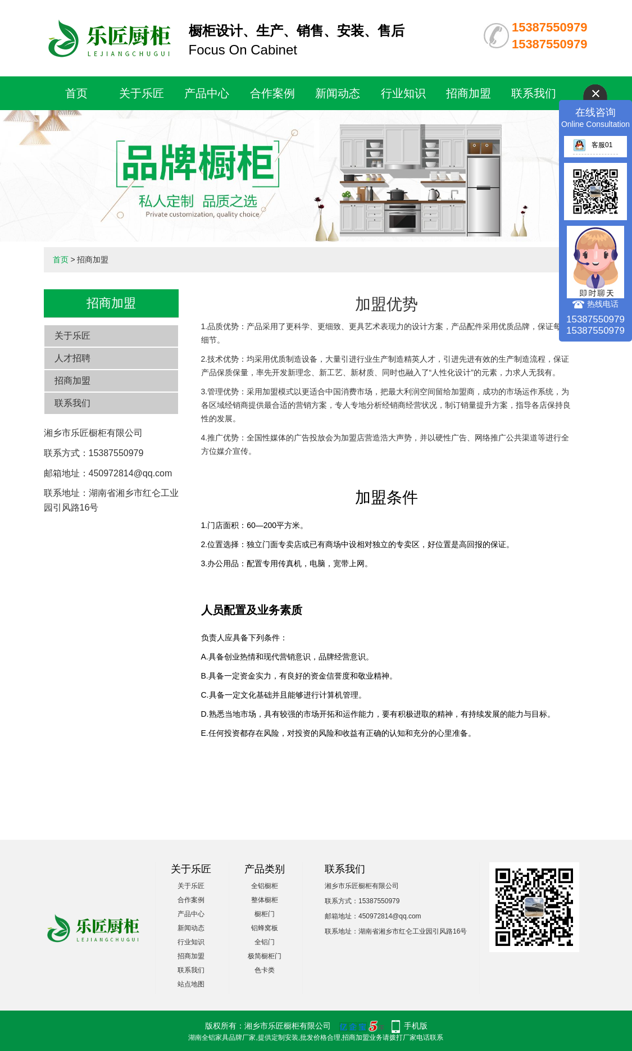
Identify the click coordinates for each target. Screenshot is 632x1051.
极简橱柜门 (264, 956)
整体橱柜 (264, 900)
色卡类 (264, 970)
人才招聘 (72, 358)
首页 (76, 93)
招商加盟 (468, 93)
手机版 (416, 1025)
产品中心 (206, 93)
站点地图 (191, 984)
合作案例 (272, 93)
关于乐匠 (141, 93)
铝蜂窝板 (264, 928)
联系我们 (533, 93)
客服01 (592, 145)
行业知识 (403, 93)
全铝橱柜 (264, 886)
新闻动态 (337, 93)
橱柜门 (264, 914)
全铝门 (264, 942)
